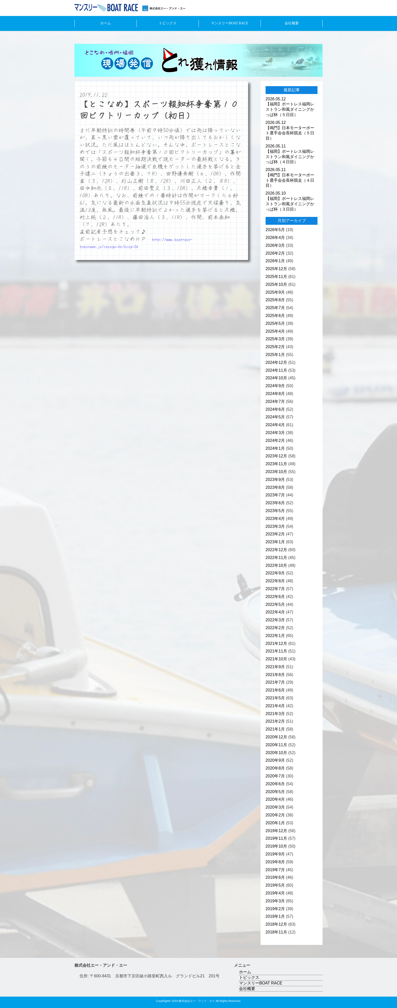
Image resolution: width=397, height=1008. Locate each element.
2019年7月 (275, 870)
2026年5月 (275, 230)
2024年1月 (275, 448)
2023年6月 (275, 503)
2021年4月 (275, 706)
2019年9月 (275, 854)
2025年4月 (275, 331)
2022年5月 (275, 604)
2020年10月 (276, 753)
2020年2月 (275, 815)
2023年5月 (275, 511)
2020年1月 (275, 823)
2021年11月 (276, 651)
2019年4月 (275, 893)
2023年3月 (275, 526)
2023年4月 (275, 518)
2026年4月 (275, 237)
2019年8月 (275, 862)
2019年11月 (276, 838)
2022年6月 (275, 596)
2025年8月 (275, 300)
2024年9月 (275, 386)
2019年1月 (275, 916)
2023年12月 (276, 456)
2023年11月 (276, 464)
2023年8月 (275, 487)
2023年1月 (275, 542)
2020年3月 (275, 807)
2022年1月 (275, 635)
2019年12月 (276, 831)
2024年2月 (275, 440)
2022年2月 (275, 628)
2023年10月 (276, 472)
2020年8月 (275, 768)
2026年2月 (275, 253)
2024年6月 (275, 409)
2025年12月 (276, 269)
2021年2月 (275, 721)
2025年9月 (275, 292)
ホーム (105, 23)
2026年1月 (275, 261)
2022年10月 (276, 565)
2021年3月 (275, 714)
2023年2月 (275, 534)
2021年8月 (275, 675)
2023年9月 (275, 479)
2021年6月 (275, 690)
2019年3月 (275, 901)
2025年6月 (275, 315)
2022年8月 (275, 581)
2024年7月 (275, 401)
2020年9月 (275, 760)
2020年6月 (275, 784)
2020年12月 (276, 737)
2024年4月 (275, 425)
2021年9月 (275, 667)
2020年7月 (275, 776)
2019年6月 (275, 877)
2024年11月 (276, 370)
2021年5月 (275, 698)
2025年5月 (275, 323)
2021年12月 (276, 643)
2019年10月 (276, 846)
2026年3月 (275, 245)
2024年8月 (275, 393)
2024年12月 (276, 362)
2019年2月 (275, 909)
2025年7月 (275, 308)
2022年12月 (276, 550)
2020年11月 (276, 745)
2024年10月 (276, 378)
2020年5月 (275, 792)
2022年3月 (275, 620)
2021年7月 (275, 682)
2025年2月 (275, 347)
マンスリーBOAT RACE (229, 23)
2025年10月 (276, 284)
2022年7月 (275, 589)
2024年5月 (275, 417)
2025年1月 (275, 354)
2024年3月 (275, 433)
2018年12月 (276, 924)
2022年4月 (275, 612)
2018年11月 (276, 932)
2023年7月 (275, 495)
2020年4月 (275, 799)
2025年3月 (275, 339)
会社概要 (292, 23)
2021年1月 (275, 729)
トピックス (167, 23)
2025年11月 (276, 276)
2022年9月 (275, 573)
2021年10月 (276, 659)
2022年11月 (276, 557)
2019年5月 (275, 885)
